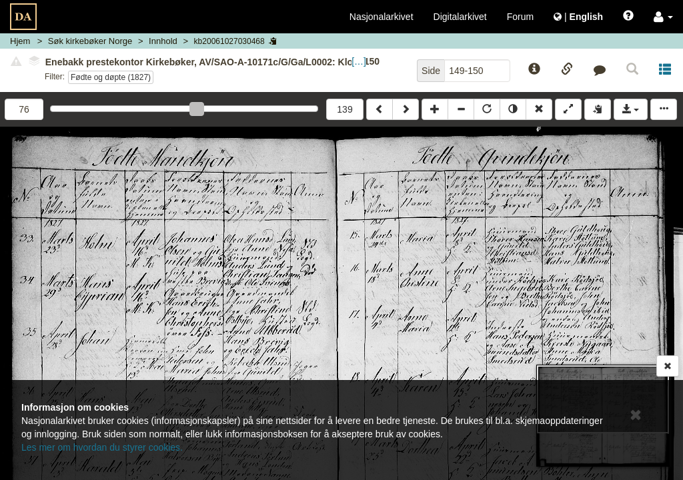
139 (344, 109)
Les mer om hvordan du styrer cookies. (102, 447)
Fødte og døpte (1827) (111, 77)
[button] (663, 16)
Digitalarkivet (460, 16)
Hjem (20, 41)
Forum (520, 16)
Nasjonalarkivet (382, 16)
